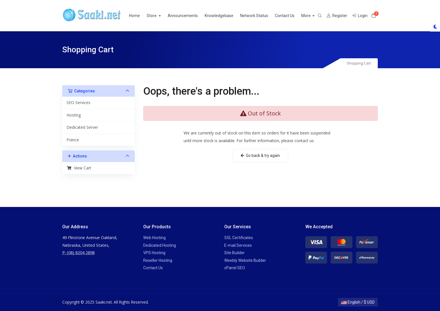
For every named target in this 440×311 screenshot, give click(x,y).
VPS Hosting (154, 252)
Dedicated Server (82, 127)
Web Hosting (154, 237)
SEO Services (78, 102)
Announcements (190, 15)
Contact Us (291, 15)
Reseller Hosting (157, 260)
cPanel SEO (234, 268)
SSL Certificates (238, 237)
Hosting (74, 115)
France (73, 139)
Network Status (261, 15)
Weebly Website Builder (245, 260)
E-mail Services (238, 245)
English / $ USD (358, 302)
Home (141, 15)
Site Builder (234, 252)
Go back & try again (260, 155)
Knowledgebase (225, 15)
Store (158, 15)
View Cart (79, 168)
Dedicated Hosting (159, 245)
